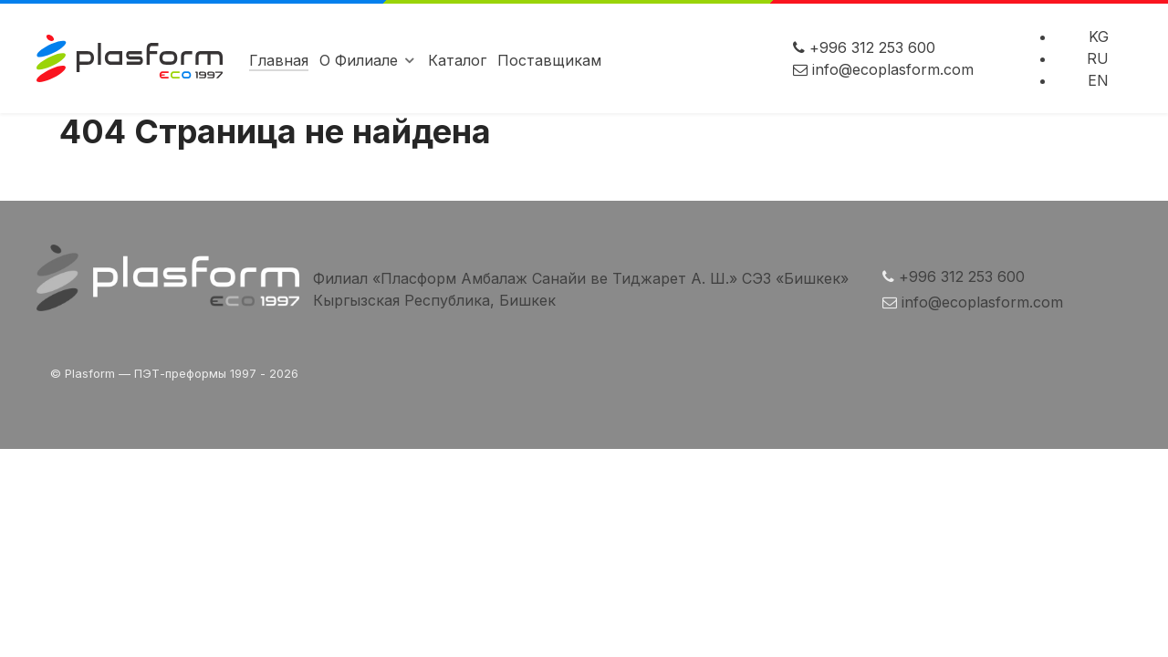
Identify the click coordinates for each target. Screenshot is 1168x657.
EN (1098, 80)
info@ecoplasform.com (893, 69)
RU (1098, 58)
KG (1099, 36)
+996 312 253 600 (872, 47)
